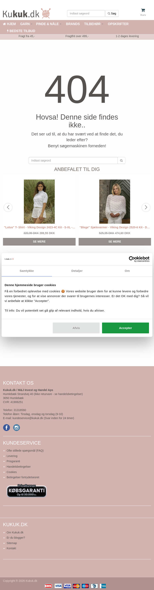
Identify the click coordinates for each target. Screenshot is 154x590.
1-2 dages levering (127, 36)
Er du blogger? (16, 537)
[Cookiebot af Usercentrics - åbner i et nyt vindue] (131, 259)
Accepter (125, 328)
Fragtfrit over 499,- (76, 36)
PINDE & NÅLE (47, 24)
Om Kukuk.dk (15, 532)
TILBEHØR (92, 24)
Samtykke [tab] (27, 270)
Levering (12, 456)
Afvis (76, 328)
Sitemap (12, 543)
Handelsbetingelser (19, 466)
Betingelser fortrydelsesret (23, 477)
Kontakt (11, 548)
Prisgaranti (13, 461)
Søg (112, 13)
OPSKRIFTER (118, 24)
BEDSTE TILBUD (21, 31)
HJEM (9, 24)
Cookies (12, 472)
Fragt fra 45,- (27, 36)
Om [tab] (127, 270)
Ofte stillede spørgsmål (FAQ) (25, 450)
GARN (25, 24)
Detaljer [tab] (77, 270)
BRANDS (72, 24)
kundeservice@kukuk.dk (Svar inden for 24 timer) (43, 418)
